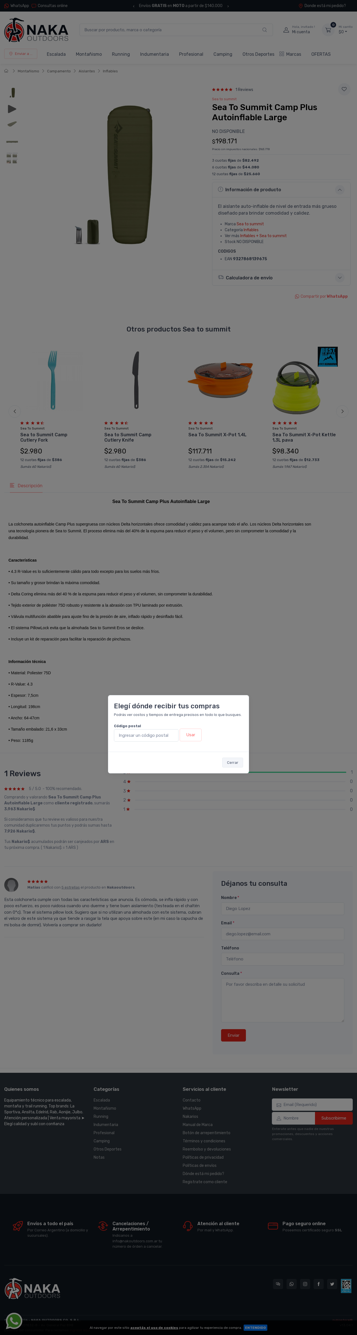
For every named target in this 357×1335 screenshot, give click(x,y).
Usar (190, 734)
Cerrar (232, 762)
